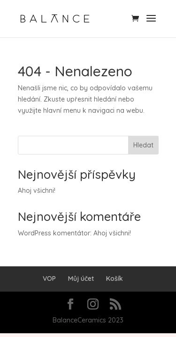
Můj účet (81, 278)
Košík (114, 278)
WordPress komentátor (54, 233)
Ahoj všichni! (36, 190)
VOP (49, 278)
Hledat (143, 145)
